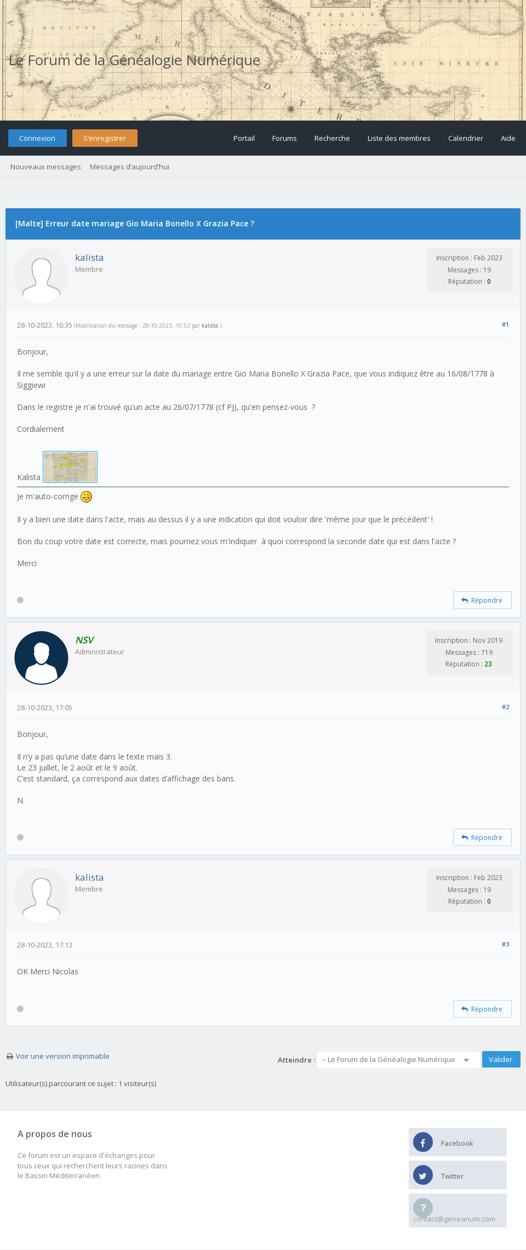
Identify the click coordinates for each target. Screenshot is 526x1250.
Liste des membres (399, 138)
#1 (505, 324)
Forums (284, 138)
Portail (244, 138)
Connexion (37, 138)
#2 (505, 707)
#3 (505, 944)
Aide (508, 138)
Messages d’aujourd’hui (129, 167)
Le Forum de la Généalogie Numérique (134, 60)
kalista (89, 257)
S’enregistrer (104, 138)
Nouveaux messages (45, 167)
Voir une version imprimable (63, 1056)
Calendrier (465, 138)
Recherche (332, 138)
